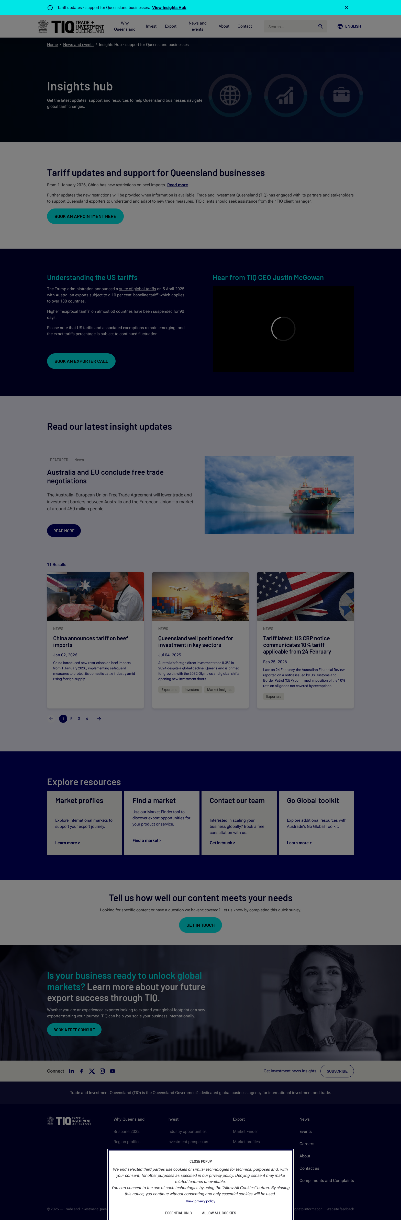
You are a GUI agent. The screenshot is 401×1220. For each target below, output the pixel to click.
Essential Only (178, 1213)
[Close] (346, 7)
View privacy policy (200, 1201)
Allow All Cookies (219, 1213)
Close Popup (201, 1161)
